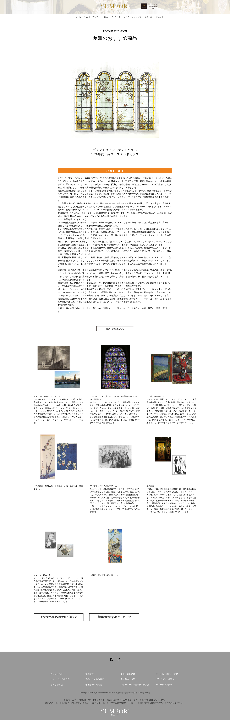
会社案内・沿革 (128, 679)
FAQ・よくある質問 (95, 679)
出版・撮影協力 (128, 674)
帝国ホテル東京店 (94, 684)
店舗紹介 (159, 17)
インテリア (116, 17)
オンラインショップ (132, 17)
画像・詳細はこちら (115, 328)
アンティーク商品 (100, 17)
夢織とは (148, 17)
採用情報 (90, 674)
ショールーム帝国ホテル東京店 (135, 684)
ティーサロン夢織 (164, 684)
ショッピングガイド (59, 679)
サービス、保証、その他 (167, 674)
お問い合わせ (56, 674)
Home (69, 17)
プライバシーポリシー (166, 679)
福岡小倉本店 (56, 684)
